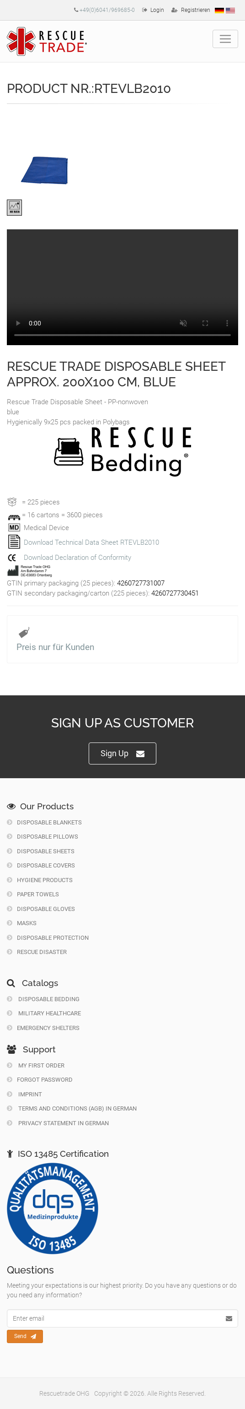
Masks (22, 923)
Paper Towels (33, 894)
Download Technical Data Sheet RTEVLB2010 (91, 542)
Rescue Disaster (37, 951)
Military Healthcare (44, 1013)
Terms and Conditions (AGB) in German (72, 1108)
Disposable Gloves (41, 908)
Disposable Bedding (43, 999)
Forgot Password (40, 1079)
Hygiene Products (40, 880)
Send (25, 1336)
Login (157, 10)
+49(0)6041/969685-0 (107, 10)
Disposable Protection (48, 937)
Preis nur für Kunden (55, 647)
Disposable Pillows (42, 836)
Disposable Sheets (41, 851)
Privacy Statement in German (58, 1123)
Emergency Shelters (43, 1027)
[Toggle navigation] (225, 39)
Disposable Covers (41, 865)
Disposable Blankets (44, 822)
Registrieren (195, 10)
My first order (35, 1065)
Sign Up (122, 753)
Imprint (24, 1094)
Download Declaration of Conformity (77, 557)
